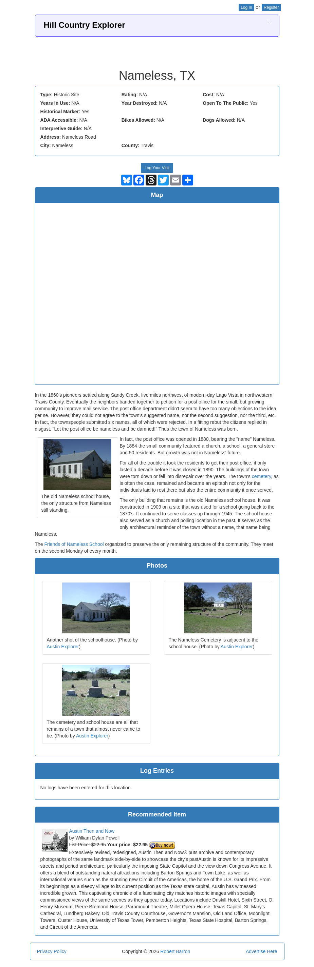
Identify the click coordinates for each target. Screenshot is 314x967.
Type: (46, 94)
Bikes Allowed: (138, 120)
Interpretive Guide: (61, 128)
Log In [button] (246, 7)
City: (45, 145)
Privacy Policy (52, 951)
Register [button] (271, 7)
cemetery (261, 476)
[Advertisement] (157, 50)
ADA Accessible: (59, 120)
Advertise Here (261, 951)
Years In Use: (55, 103)
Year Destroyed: (140, 103)
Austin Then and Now (92, 831)
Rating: (130, 94)
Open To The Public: (225, 103)
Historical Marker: (60, 111)
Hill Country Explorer (84, 24)
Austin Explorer (63, 646)
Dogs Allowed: (219, 120)
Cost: (209, 94)
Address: (50, 137)
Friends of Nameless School (74, 544)
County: (131, 145)
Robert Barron (175, 951)
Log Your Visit (157, 167)
